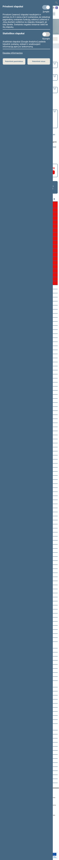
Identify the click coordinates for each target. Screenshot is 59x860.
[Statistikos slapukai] (46, 34)
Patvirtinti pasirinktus (14, 61)
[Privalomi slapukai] (46, 7)
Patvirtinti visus (38, 61)
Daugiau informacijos (13, 53)
